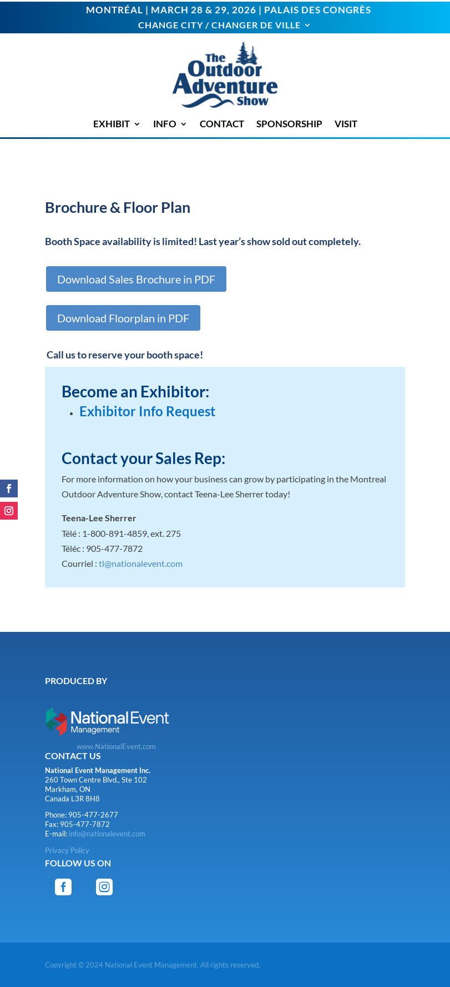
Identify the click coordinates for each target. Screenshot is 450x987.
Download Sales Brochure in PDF (136, 279)
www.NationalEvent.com (116, 746)
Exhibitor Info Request (147, 411)
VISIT (346, 123)
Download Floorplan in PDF (123, 318)
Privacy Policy (67, 850)
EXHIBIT (111, 123)
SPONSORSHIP (289, 123)
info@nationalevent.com (107, 833)
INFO (164, 123)
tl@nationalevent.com (141, 563)
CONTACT (222, 123)
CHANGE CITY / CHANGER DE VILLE (219, 25)
